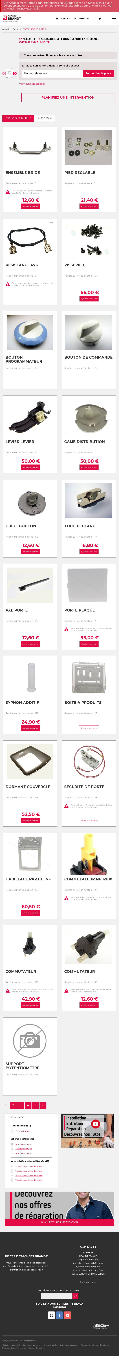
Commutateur (21, 972)
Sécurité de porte (84, 787)
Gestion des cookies (36, 1348)
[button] (4, 73)
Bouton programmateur (24, 359)
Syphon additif (22, 703)
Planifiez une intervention (68, 97)
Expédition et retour (69, 1345)
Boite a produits (82, 703)
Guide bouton (21, 526)
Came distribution (84, 442)
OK (75, 1295)
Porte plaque (79, 610)
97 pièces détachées (18, 118)
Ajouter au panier (30, 206)
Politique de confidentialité (14, 1348)
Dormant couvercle (28, 787)
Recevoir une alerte (88, 728)
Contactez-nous (88, 1282)
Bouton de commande (88, 357)
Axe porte (17, 610)
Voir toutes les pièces (32, 83)
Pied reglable (79, 173)
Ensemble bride (23, 173)
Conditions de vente (31, 1345)
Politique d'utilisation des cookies (94, 1345)
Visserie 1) (75, 265)
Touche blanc (79, 526)
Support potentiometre (23, 1066)
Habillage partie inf (28, 879)
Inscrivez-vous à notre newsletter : (59, 1290)
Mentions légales (50, 1345)
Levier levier (20, 442)
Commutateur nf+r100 (88, 879)
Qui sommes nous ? (11, 1345)
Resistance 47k (22, 265)
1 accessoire (44, 118)
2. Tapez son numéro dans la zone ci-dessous (51, 65)
